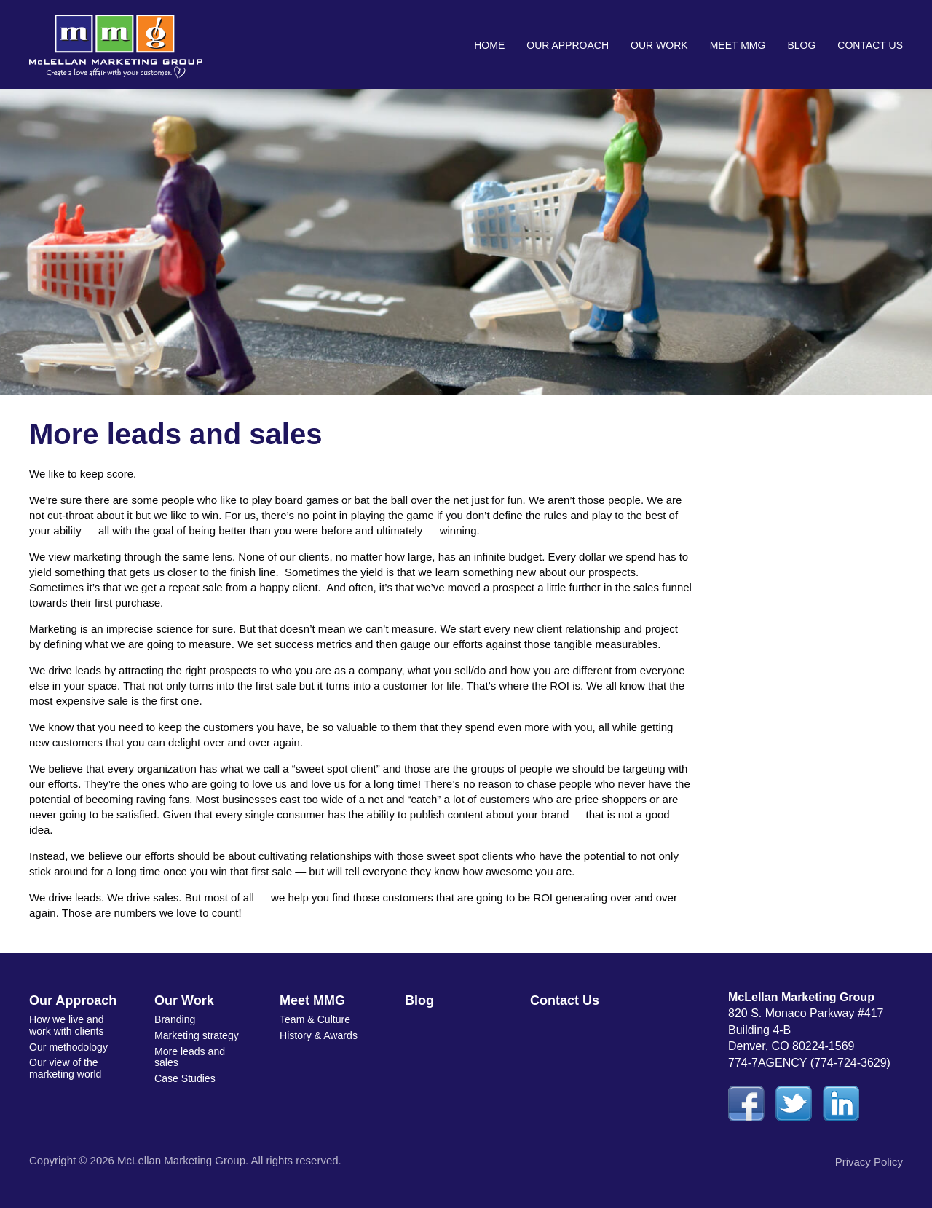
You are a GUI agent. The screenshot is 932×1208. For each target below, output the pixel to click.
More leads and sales (189, 1056)
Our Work (659, 45)
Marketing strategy (196, 1035)
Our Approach (567, 45)
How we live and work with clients (66, 1025)
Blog (801, 45)
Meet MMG (738, 45)
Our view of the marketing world (65, 1067)
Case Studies (184, 1077)
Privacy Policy (869, 1162)
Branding (174, 1019)
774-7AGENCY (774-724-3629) (809, 1063)
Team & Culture (315, 1019)
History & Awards (318, 1035)
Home (489, 45)
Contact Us (870, 45)
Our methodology (68, 1046)
